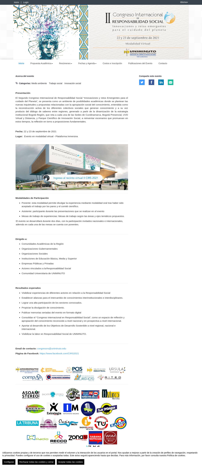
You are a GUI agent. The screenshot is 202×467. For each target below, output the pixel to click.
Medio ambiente (39, 83)
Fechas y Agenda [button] (87, 63)
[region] (101, 457)
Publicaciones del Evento (140, 63)
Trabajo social (55, 83)
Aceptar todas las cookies (70, 462)
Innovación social (72, 83)
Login (26, 2)
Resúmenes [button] (65, 63)
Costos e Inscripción (112, 63)
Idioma (184, 2)
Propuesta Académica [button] (41, 63)
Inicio (16, 2)
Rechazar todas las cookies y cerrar (36, 462)
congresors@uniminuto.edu (51, 348)
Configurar (9, 462)
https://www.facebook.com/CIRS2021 (59, 353)
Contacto (163, 63)
